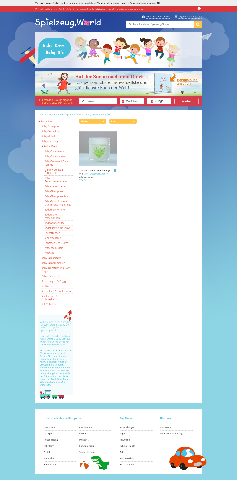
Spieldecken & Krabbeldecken (49, 297)
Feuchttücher (52, 233)
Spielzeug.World (46, 114)
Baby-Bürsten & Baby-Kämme (56, 163)
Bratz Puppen (127, 464)
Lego (122, 433)
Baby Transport (50, 126)
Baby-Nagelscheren (55, 186)
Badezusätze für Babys (57, 228)
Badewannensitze (54, 223)
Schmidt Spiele (127, 445)
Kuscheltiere (85, 427)
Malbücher (49, 458)
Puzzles (83, 433)
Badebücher (50, 464)
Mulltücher (47, 286)
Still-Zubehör (48, 304)
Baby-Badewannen (55, 156)
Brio (122, 452)
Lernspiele (49, 433)
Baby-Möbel (48, 136)
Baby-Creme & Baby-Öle (98, 114)
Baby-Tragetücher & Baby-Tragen (56, 269)
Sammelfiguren (87, 452)
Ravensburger (127, 427)
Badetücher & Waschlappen (52, 216)
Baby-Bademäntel (54, 151)
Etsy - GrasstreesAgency (95, 173)
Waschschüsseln (53, 248)
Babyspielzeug (86, 445)
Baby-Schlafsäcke (51, 258)
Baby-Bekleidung (50, 131)
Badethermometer (55, 209)
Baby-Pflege (77, 114)
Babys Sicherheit (50, 276)
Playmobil (125, 439)
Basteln (47, 452)
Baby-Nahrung (49, 141)
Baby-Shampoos (53, 191)
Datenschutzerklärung (171, 433)
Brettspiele (49, 427)
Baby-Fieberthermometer (55, 179)
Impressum (166, 427)
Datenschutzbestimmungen (142, 3)
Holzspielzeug (51, 439)
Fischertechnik (127, 458)
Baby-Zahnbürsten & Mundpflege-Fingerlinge (57, 203)
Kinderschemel (53, 238)
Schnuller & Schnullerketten (57, 291)
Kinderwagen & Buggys (54, 281)
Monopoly (84, 439)
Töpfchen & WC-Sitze (56, 243)
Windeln (49, 253)
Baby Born (49, 445)
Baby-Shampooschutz (56, 196)
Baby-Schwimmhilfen (53, 262)
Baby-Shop (63, 114)
